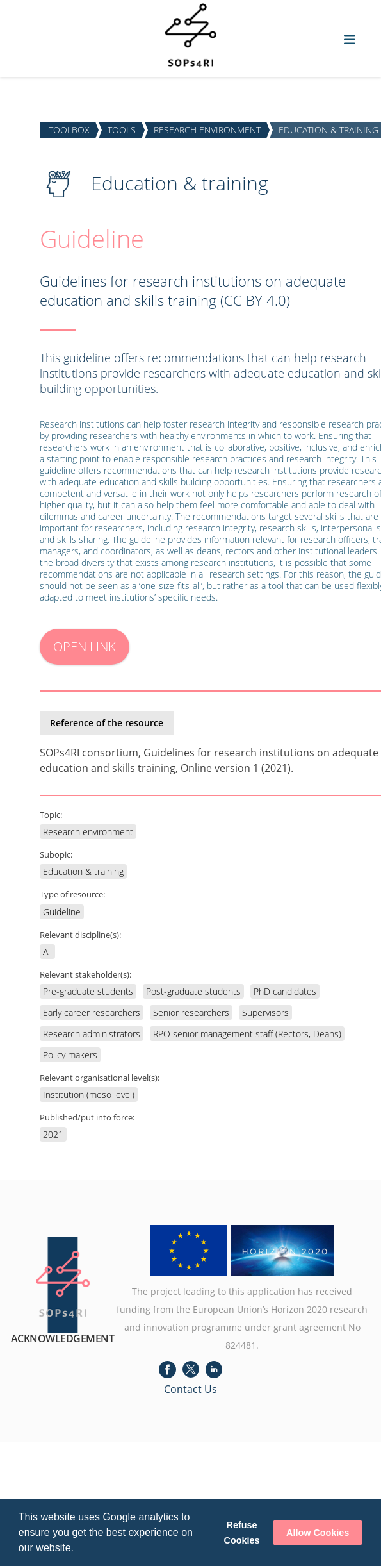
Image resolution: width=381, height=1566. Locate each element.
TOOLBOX (69, 130)
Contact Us (190, 1389)
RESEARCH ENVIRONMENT (207, 130)
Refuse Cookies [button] (242, 1532)
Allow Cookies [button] (317, 1533)
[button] (79, 1549)
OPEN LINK (84, 646)
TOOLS (122, 130)
